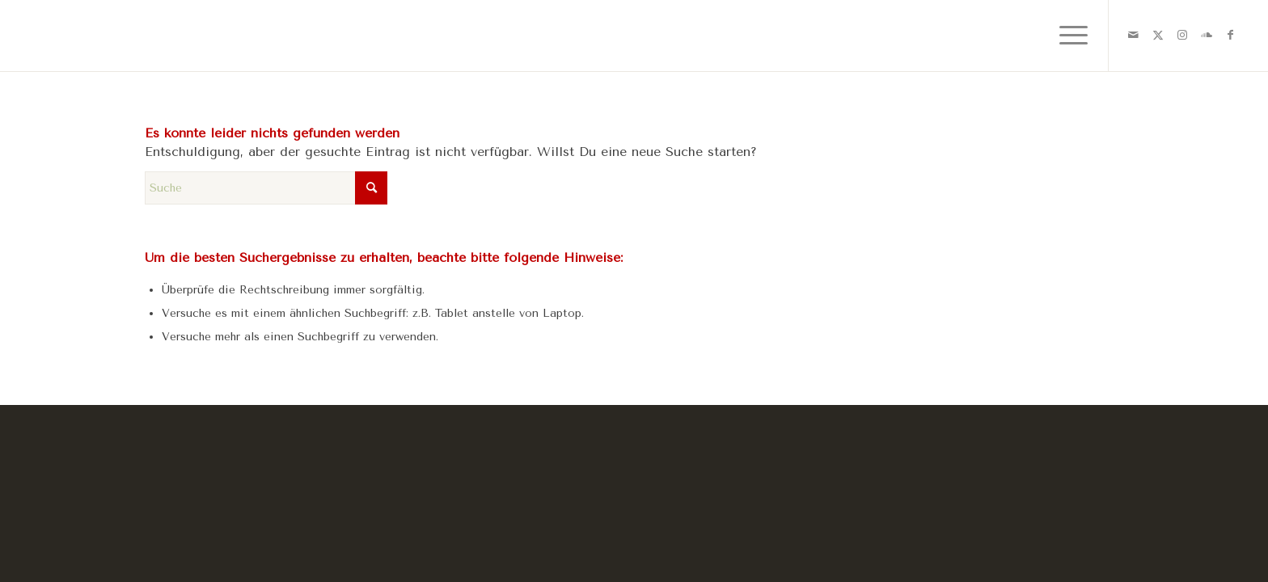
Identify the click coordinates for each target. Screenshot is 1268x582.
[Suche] (266, 188)
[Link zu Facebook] (1231, 35)
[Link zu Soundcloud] (1206, 35)
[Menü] (1068, 35)
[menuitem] (1068, 35)
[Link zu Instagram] (1182, 35)
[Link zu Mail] (1134, 35)
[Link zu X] (1158, 35)
